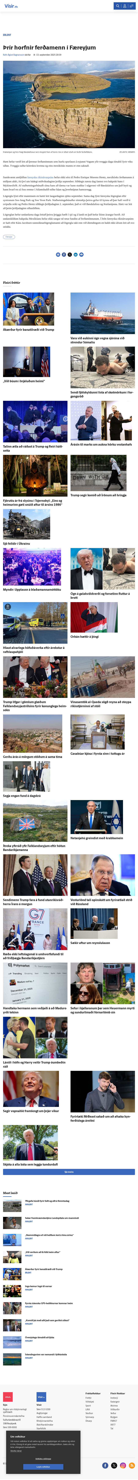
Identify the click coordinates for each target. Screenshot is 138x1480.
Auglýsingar (42, 1413)
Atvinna (114, 1406)
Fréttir (88, 1398)
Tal (111, 1429)
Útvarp (89, 1421)
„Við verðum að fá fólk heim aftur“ (42, 1252)
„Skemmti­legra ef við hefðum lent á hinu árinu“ (49, 1235)
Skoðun (89, 1414)
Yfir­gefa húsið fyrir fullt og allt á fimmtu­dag (47, 1201)
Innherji (114, 1398)
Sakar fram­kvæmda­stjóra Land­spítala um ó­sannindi (52, 1218)
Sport (88, 1406)
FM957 (113, 1421)
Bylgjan (113, 1417)
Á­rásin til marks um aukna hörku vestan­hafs (101, 444)
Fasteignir (115, 1402)
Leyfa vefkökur (61, 1467)
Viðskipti (90, 1402)
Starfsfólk (41, 1429)
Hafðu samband (44, 1417)
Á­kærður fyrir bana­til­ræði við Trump (28, 330)
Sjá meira (69, 1172)
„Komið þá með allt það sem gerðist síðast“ (47, 1320)
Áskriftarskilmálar (45, 1425)
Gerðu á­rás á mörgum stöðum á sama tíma (32, 757)
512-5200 (45, 1409)
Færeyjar (9, 237)
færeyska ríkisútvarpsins (40, 177)
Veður (113, 1414)
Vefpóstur (41, 1437)
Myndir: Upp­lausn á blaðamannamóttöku (32, 589)
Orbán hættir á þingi (85, 637)
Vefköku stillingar (25, 1467)
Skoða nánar (16, 1459)
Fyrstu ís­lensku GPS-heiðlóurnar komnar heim (49, 1303)
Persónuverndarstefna (13, 1416)
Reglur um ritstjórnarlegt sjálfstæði (15, 1411)
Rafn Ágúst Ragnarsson (13, 55)
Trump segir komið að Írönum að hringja (99, 495)
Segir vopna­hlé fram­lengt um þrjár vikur (31, 1111)
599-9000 (12, 1428)
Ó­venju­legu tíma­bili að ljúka (39, 1338)
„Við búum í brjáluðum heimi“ (24, 381)
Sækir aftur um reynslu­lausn (90, 943)
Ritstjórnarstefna (45, 1421)
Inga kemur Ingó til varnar (38, 1286)
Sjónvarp (90, 1417)
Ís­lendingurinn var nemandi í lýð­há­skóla (46, 1355)
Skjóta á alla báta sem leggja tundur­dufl (30, 1164)
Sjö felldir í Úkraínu (16, 543)
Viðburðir (115, 1410)
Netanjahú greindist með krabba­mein (97, 838)
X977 (113, 1425)
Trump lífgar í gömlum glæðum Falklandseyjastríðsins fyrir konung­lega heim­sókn (35, 706)
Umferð (40, 1433)
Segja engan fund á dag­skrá (22, 796)
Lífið (88, 1410)
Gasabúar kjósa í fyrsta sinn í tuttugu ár (98, 753)
